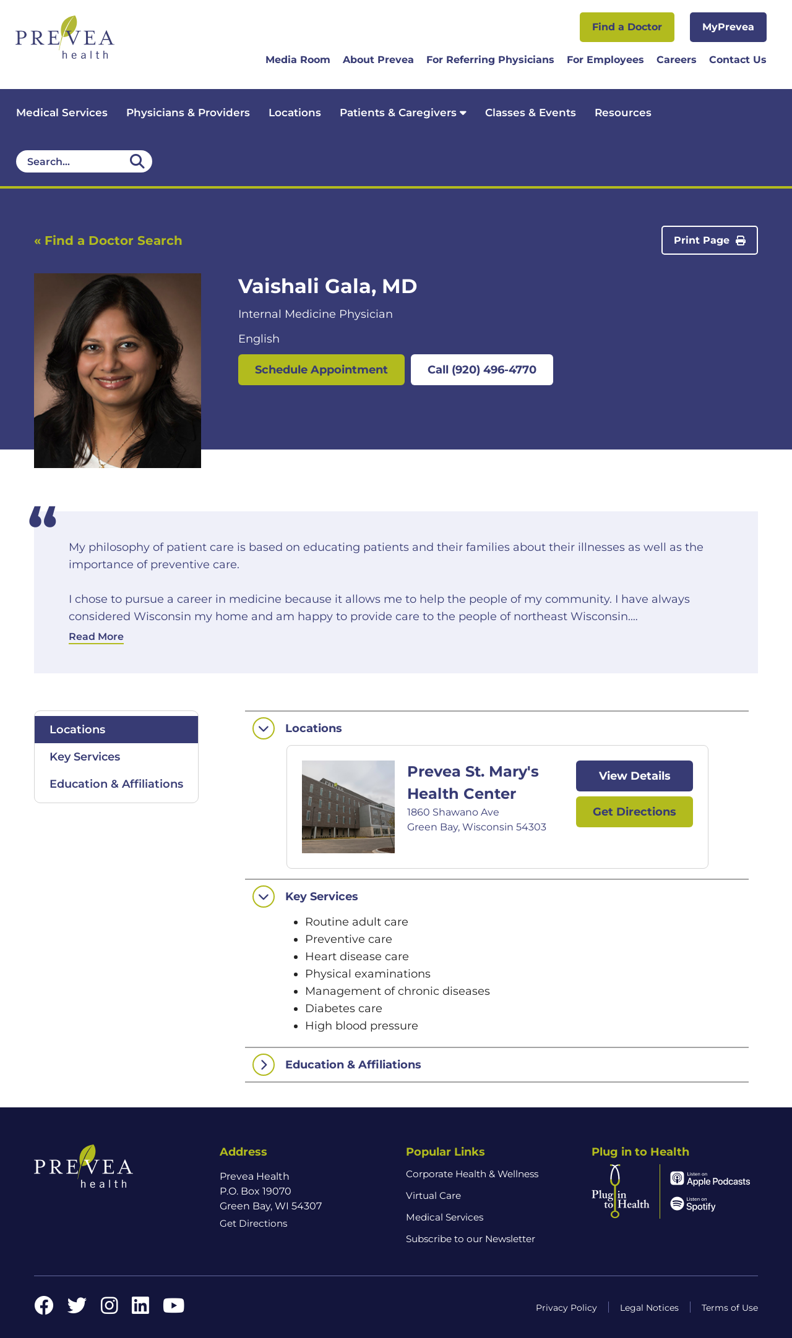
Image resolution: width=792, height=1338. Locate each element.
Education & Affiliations (116, 784)
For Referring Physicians (490, 60)
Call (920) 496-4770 (482, 370)
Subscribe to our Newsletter (470, 1239)
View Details (635, 776)
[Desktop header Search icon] (137, 161)
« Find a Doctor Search (108, 240)
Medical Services (62, 112)
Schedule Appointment (321, 370)
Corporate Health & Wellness (472, 1174)
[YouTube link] (173, 1309)
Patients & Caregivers (403, 112)
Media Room (297, 60)
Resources (623, 112)
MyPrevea (728, 27)
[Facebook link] (44, 1309)
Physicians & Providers (188, 112)
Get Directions (634, 812)
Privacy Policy (566, 1307)
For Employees (605, 60)
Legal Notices (649, 1307)
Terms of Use (730, 1307)
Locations (295, 112)
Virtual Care (433, 1195)
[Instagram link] (109, 1309)
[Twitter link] (77, 1309)
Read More (96, 636)
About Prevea (378, 60)
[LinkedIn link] (140, 1309)
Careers (676, 60)
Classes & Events (530, 112)
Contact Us (738, 60)
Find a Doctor (627, 27)
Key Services (85, 757)
